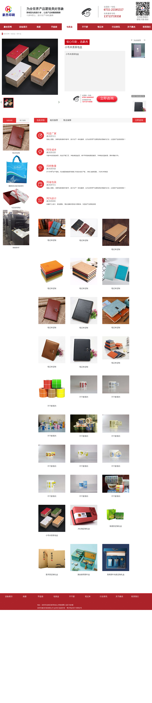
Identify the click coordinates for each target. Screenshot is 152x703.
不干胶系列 (51, 406)
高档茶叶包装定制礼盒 (115, 575)
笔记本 (100, 27)
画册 (39, 27)
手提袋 (54, 27)
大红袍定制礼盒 (84, 529)
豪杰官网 (8, 27)
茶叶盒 (19, 34)
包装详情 (41, 120)
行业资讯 (116, 27)
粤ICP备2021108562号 (74, 608)
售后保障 (67, 120)
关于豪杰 (131, 27)
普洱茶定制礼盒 (52, 575)
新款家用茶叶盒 (84, 575)
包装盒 (70, 27)
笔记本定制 (51, 240)
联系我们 (135, 596)
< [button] (132, 40)
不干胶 (85, 27)
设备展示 (23, 27)
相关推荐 (54, 120)
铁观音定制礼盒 (116, 526)
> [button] (145, 40)
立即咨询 (139, 120)
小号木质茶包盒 (52, 535)
